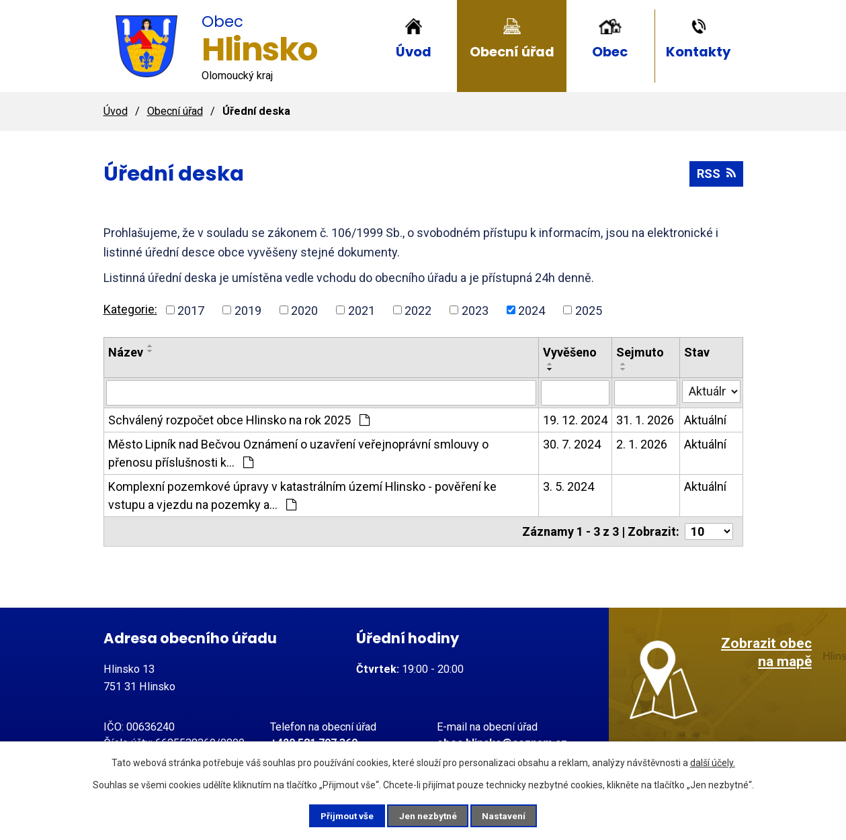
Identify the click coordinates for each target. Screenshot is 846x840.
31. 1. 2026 (645, 420)
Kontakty (698, 51)
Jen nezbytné (429, 815)
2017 (190, 310)
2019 (248, 310)
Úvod (413, 51)
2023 (475, 310)
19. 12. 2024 (575, 420)
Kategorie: (130, 309)
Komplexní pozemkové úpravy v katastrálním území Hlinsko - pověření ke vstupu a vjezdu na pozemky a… (302, 495)
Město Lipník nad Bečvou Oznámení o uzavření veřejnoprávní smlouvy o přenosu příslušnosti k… (298, 453)
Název (125, 352)
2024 (531, 310)
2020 (304, 310)
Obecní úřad (512, 51)
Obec (610, 51)
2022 (418, 310)
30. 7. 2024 (572, 444)
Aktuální (705, 420)
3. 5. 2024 (568, 486)
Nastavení (511, 815)
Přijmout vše (342, 815)
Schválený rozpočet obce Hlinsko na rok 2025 (239, 420)
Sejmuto (640, 352)
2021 (361, 310)
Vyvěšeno (570, 352)
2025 (588, 310)
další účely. (712, 761)
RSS (716, 174)
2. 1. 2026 (641, 444)
